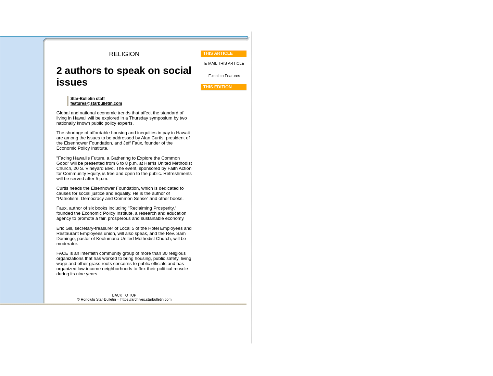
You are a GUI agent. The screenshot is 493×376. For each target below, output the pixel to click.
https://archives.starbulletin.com (146, 299)
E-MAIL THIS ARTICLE (224, 63)
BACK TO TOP (124, 295)
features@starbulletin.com (96, 103)
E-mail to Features (224, 76)
